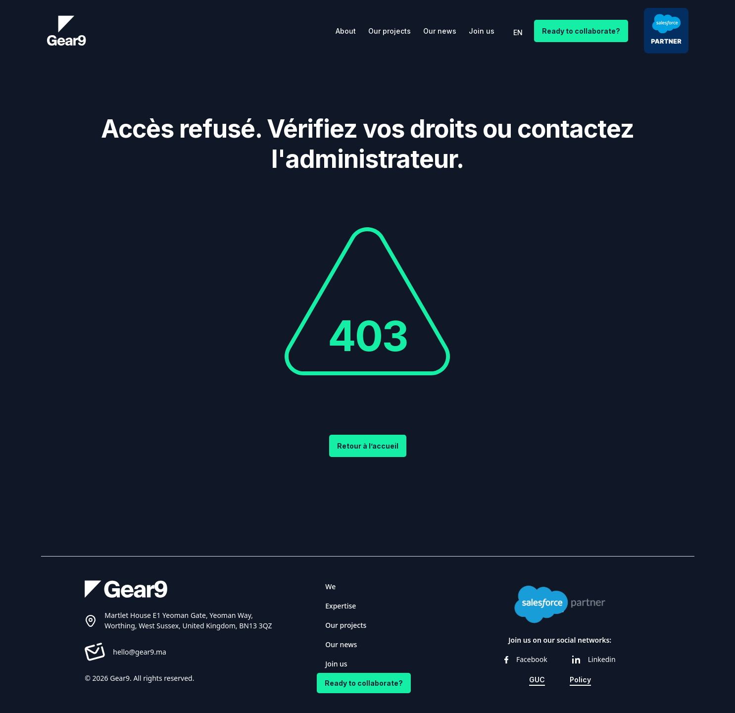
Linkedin (594, 659)
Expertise (340, 606)
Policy (580, 679)
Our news (439, 31)
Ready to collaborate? (581, 31)
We (330, 586)
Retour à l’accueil (367, 446)
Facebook (525, 659)
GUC (537, 679)
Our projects (389, 31)
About (346, 31)
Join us (481, 31)
